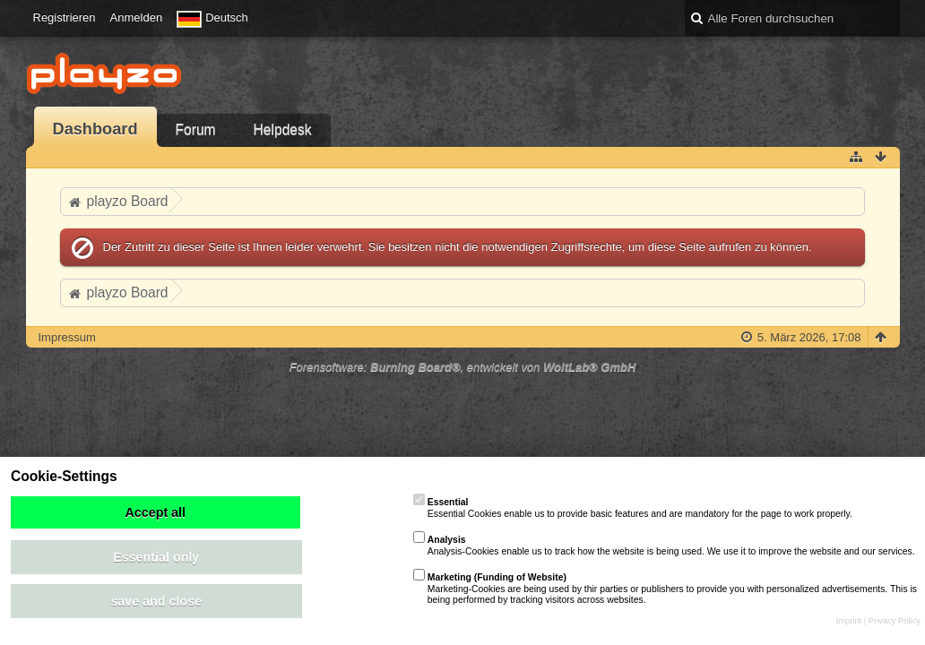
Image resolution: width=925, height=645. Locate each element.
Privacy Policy (895, 620)
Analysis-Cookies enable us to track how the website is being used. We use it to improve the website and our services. (664, 545)
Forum (196, 129)
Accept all (155, 512)
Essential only (156, 557)
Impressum (67, 337)
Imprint (849, 620)
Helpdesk (283, 129)
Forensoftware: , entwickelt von (463, 367)
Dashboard (95, 129)
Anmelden (136, 17)
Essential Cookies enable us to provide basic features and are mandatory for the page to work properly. (632, 507)
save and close (156, 601)
